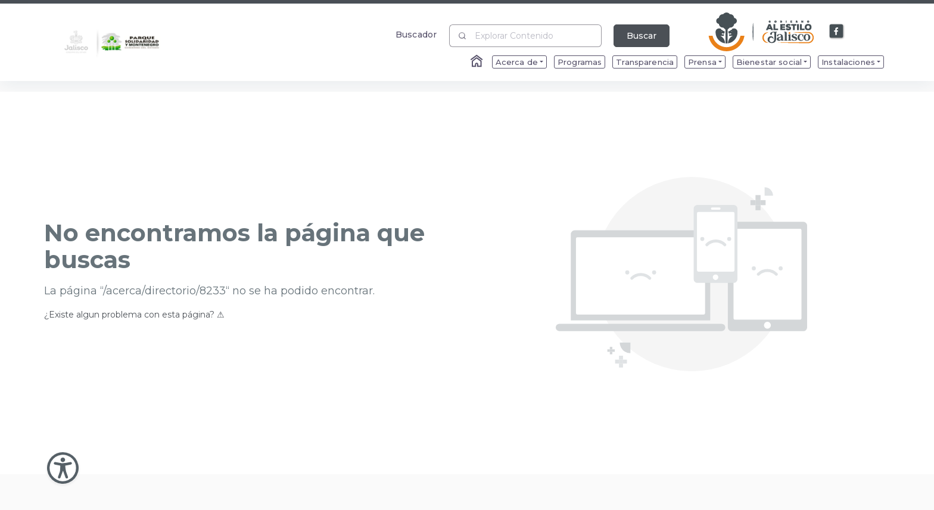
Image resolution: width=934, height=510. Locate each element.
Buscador (416, 34)
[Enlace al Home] (478, 62)
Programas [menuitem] (580, 62)
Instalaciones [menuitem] (848, 62)
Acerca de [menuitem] (517, 62)
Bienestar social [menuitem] (769, 62)
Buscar (641, 35)
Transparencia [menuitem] (645, 62)
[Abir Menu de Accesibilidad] (62, 468)
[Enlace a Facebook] (837, 32)
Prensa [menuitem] (702, 62)
